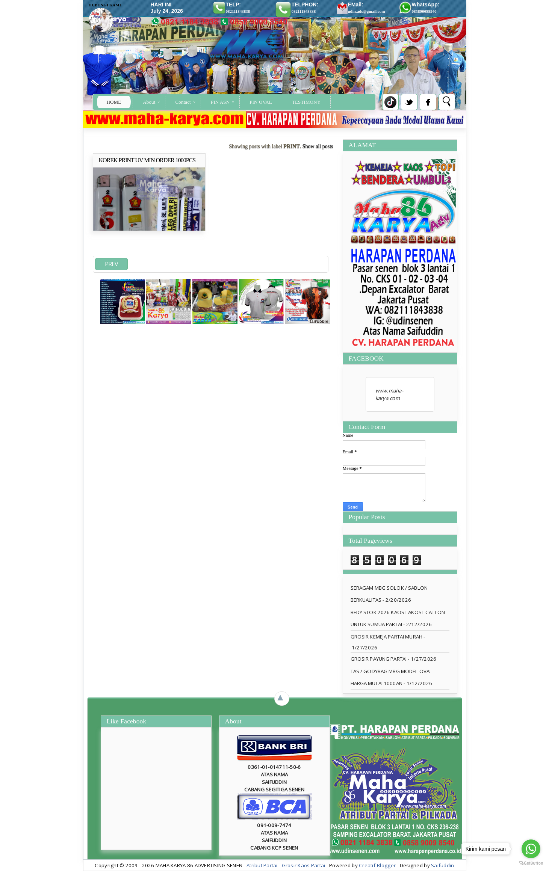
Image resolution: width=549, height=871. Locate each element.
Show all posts (317, 146)
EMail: (366, 8)
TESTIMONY (306, 102)
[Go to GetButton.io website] (531, 863)
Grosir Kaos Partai (304, 865)
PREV (111, 264)
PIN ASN (220, 102)
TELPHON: (305, 8)
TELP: (238, 8)
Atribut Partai (262, 865)
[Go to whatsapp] (531, 848)
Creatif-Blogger (377, 865)
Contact (183, 102)
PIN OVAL (261, 102)
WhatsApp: (426, 8)
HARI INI (161, 5)
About (149, 102)
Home (114, 102)
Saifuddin (442, 865)
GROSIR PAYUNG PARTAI (379, 658)
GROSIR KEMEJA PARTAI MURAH (386, 636)
